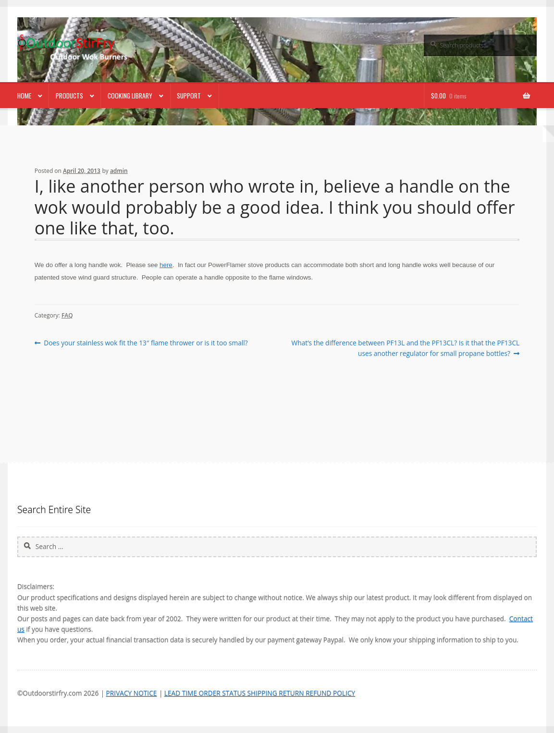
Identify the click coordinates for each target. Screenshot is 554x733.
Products (69, 95)
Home (24, 95)
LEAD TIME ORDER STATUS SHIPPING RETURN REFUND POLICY (260, 692)
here (166, 265)
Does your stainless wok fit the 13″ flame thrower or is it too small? (145, 343)
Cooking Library (130, 95)
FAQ (67, 315)
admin (119, 171)
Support (189, 95)
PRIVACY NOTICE (131, 692)
